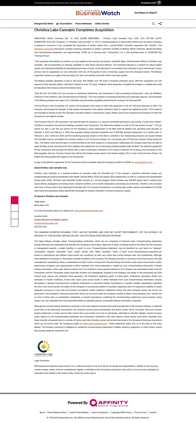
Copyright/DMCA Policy (121, 412)
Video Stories (102, 23)
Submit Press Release (78, 412)
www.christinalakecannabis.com (88, 211)
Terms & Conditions (99, 412)
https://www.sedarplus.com (95, 323)
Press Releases (83, 23)
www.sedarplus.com (143, 162)
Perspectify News (43, 23)
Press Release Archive (57, 412)
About (42, 412)
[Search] (153, 23)
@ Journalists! (64, 23)
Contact (153, 412)
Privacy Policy (140, 412)
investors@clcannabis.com (46, 223)
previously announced (44, 49)
